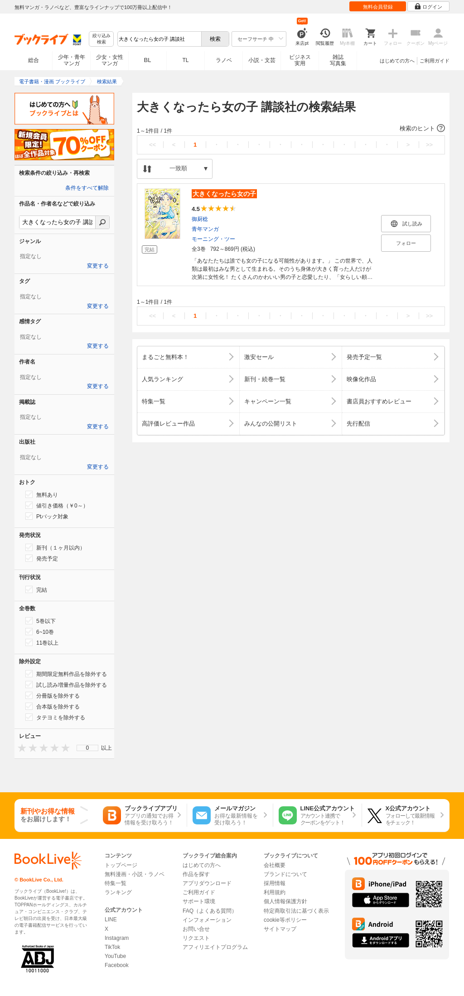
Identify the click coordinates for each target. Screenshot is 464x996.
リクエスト (196, 938)
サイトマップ (280, 929)
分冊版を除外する (52, 695)
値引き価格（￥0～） (56, 505)
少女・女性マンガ (109, 60)
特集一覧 (115, 883)
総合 (33, 60)
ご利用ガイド (435, 60)
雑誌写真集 (338, 60)
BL (147, 60)
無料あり (41, 494)
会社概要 (274, 865)
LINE (111, 919)
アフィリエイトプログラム (215, 947)
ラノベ (224, 60)
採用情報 (274, 883)
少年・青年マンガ (71, 60)
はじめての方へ (397, 60)
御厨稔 (200, 219)
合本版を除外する (52, 706)
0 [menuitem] (87, 748)
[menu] (87, 748)
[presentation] (20, 747)
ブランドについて (285, 874)
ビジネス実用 (300, 60)
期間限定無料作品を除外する (66, 673)
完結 (36, 589)
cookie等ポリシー (285, 920)
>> (429, 144)
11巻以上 (41, 642)
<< (152, 144)
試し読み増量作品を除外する (66, 684)
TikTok (112, 947)
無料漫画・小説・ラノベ (134, 874)
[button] (291, 128)
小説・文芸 (262, 60)
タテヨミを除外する (55, 717)
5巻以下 (40, 620)
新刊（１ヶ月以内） (55, 547)
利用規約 (274, 892)
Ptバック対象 (46, 516)
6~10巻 (39, 631)
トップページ (121, 865)
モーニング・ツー (213, 239)
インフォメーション (207, 920)
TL (185, 60)
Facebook (117, 965)
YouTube (115, 956)
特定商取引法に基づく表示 (296, 911)
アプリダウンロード (207, 883)
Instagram (117, 938)
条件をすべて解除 (87, 188)
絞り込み (101, 39)
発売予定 (41, 558)
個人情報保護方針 (285, 901)
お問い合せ (196, 929)
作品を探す (196, 874)
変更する (98, 266)
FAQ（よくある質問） (210, 911)
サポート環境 (199, 901)
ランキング (118, 892)
